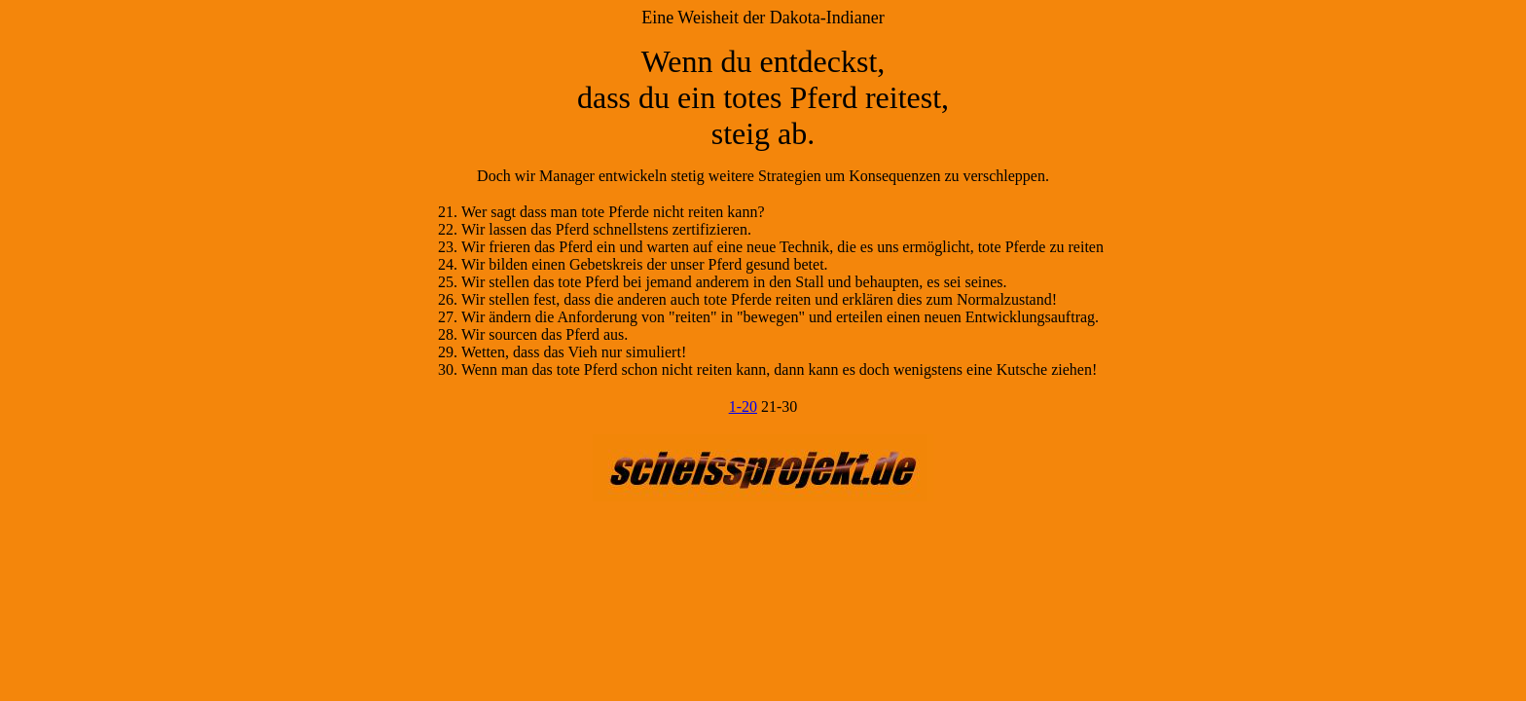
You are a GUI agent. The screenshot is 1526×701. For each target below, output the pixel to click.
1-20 (743, 406)
